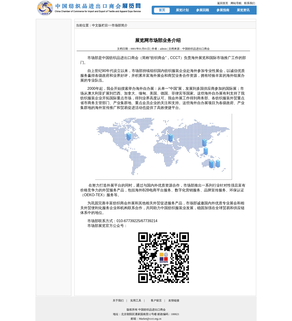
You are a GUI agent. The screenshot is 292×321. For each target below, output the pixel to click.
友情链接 (173, 300)
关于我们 (118, 300)
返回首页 (222, 3)
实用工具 (135, 300)
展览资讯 (243, 10)
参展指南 (222, 10)
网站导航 (236, 3)
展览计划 (182, 10)
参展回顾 (202, 10)
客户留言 (156, 300)
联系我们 (249, 3)
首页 (162, 10)
